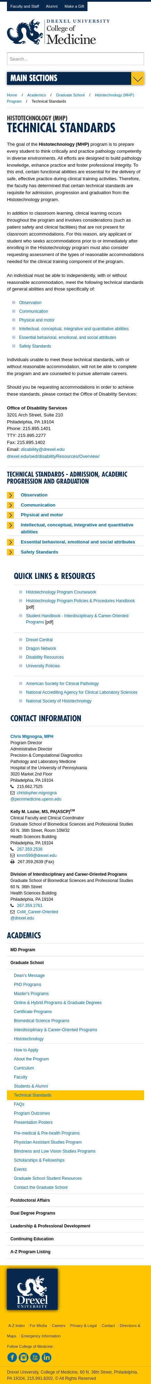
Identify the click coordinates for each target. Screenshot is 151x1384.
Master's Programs (31, 993)
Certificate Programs (33, 1011)
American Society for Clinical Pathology (62, 683)
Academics (36, 95)
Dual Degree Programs (32, 1213)
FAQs (19, 1104)
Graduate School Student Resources (48, 1178)
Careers (58, 1325)
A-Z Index (16, 1325)
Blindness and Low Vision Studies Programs (54, 1151)
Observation (30, 302)
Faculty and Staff (24, 6)
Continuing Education (32, 1238)
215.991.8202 (40, 1378)
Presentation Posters (33, 1122)
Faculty (20, 1077)
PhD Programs (27, 984)
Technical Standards (32, 1095)
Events (20, 1169)
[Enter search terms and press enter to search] (75, 59)
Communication (33, 311)
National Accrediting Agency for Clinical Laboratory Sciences (81, 692)
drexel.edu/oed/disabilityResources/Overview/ (53, 456)
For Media (38, 1325)
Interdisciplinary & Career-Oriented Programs (55, 1029)
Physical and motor (36, 320)
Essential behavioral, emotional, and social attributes (67, 337)
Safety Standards (35, 346)
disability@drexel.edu (43, 449)
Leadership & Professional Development (50, 1226)
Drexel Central (39, 639)
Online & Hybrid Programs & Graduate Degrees (58, 1002)
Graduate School (70, 95)
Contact (108, 1325)
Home (12, 95)
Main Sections (33, 78)
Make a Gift (74, 6)
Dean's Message (29, 975)
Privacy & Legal (83, 1325)
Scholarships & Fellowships (39, 1160)
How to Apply (26, 1050)
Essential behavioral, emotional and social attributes (78, 541)
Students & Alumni (31, 1086)
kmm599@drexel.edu (37, 855)
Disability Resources (45, 657)
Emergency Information (41, 1336)
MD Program (22, 949)
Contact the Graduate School (41, 1187)
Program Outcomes (32, 1113)
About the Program (31, 1059)
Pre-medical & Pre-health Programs (46, 1133)
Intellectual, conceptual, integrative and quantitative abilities (74, 328)
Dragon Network (41, 648)
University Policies (43, 665)
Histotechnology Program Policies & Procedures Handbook (80, 600)
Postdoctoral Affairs (30, 1200)
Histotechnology (28, 1038)
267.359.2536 (29, 849)
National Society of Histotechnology (59, 701)
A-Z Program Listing (30, 1251)
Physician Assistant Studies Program (48, 1142)
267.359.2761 (29, 905)
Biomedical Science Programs (41, 1020)
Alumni (52, 6)
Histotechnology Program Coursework (61, 592)
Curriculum (24, 1068)
